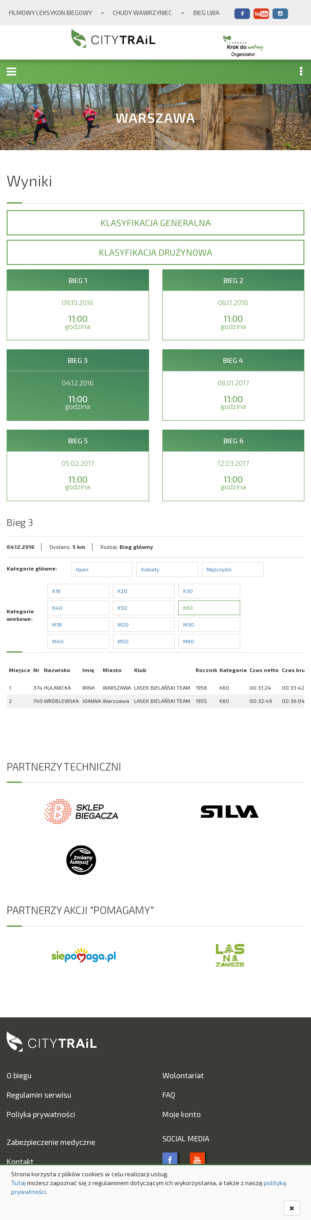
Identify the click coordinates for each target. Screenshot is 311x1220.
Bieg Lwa (206, 12)
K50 (122, 607)
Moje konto (181, 1114)
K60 (188, 607)
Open (82, 569)
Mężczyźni (219, 569)
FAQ (168, 1094)
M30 (188, 624)
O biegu (19, 1075)
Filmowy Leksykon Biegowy (50, 12)
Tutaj (18, 1182)
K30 (188, 591)
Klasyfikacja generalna (155, 222)
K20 (122, 591)
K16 (56, 591)
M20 (123, 624)
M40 (58, 641)
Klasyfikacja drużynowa (155, 252)
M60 (188, 641)
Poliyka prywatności (41, 1114)
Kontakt (20, 1161)
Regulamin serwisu (39, 1094)
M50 (123, 641)
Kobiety (150, 569)
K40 (57, 607)
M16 (57, 624)
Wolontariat (183, 1075)
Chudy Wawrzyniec (142, 12)
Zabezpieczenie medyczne (51, 1141)
